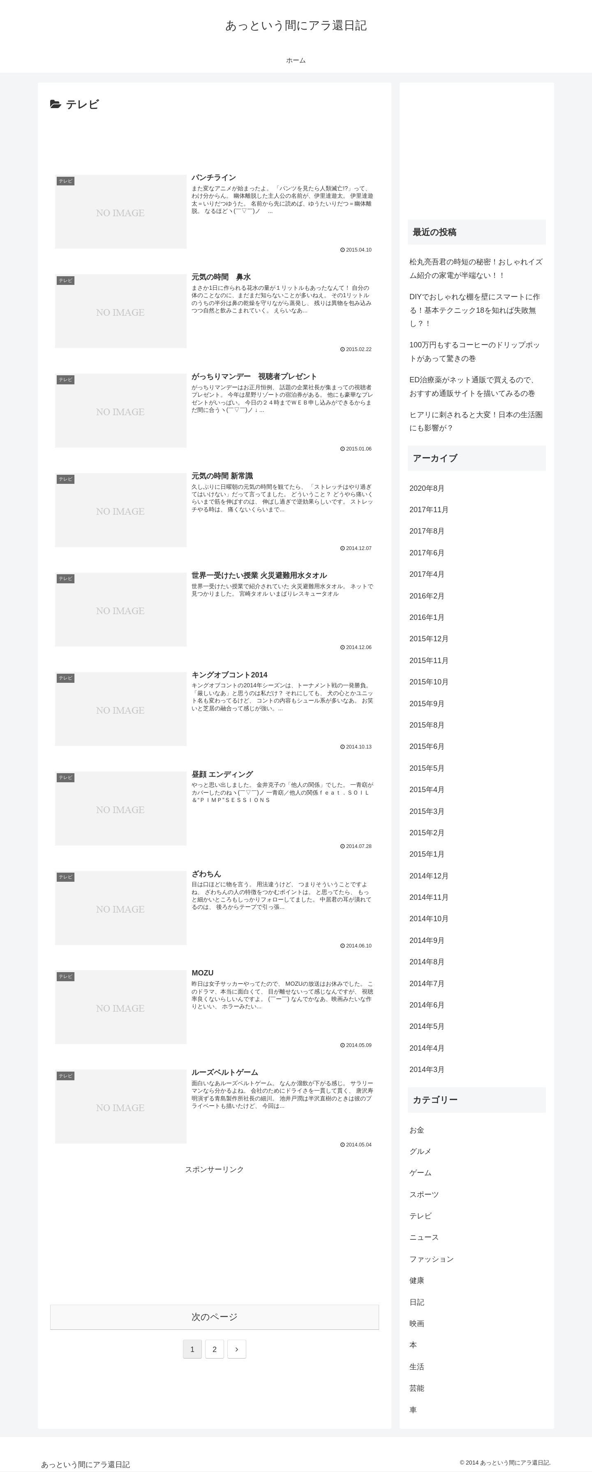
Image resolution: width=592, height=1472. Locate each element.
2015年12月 (429, 639)
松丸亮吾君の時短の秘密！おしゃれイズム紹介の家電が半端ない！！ (476, 268)
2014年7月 (427, 984)
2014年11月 (429, 897)
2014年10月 (429, 919)
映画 (416, 1323)
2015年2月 (427, 833)
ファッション (431, 1259)
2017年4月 (427, 574)
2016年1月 (427, 617)
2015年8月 (427, 725)
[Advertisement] (214, 136)
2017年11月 (429, 510)
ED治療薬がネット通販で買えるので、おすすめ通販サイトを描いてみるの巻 (473, 386)
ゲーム (420, 1173)
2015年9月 (427, 704)
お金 (416, 1130)
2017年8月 (427, 531)
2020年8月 (427, 488)
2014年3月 (427, 1069)
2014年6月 (427, 1005)
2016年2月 (427, 596)
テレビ (420, 1216)
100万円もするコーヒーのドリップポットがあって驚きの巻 (474, 351)
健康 (416, 1280)
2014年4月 (427, 1048)
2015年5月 (427, 768)
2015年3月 (427, 811)
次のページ (215, 1315)
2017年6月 (427, 553)
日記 (416, 1302)
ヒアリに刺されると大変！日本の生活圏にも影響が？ (476, 421)
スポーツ (424, 1194)
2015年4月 (427, 790)
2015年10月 (429, 682)
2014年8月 (427, 962)
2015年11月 (429, 660)
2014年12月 (429, 876)
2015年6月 (427, 746)
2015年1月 (427, 854)
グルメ (420, 1151)
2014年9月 (427, 940)
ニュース (424, 1237)
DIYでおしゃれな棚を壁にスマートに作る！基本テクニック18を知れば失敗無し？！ (474, 310)
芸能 (416, 1388)
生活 (416, 1367)
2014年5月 (427, 1026)
